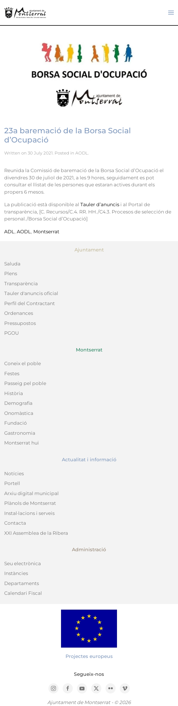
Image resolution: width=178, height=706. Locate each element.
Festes (11, 373)
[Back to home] (25, 12)
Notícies (14, 473)
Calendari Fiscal (23, 593)
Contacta (15, 523)
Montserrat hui (21, 443)
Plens (10, 273)
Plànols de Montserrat (30, 503)
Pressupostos (20, 323)
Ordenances (18, 313)
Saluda (12, 264)
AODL (81, 153)
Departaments (21, 583)
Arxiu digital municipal (31, 493)
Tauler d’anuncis (99, 204)
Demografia (18, 403)
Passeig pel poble (25, 383)
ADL (9, 231)
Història (13, 393)
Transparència (21, 283)
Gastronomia (19, 433)
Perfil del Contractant (29, 303)
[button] (171, 12)
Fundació (15, 423)
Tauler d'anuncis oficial (31, 293)
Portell (12, 483)
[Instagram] (53, 688)
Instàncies (16, 573)
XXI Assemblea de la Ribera (36, 533)
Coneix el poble (22, 363)
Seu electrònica (22, 563)
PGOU (11, 333)
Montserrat (46, 231)
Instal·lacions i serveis (29, 513)
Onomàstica (18, 413)
